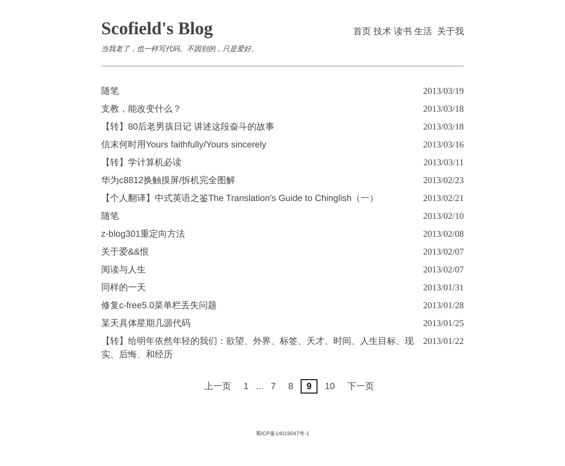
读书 (403, 31)
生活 (423, 31)
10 (330, 386)
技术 (382, 31)
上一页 (217, 386)
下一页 (360, 386)
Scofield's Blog (157, 28)
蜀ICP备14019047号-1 (282, 434)
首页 (362, 31)
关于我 (450, 31)
